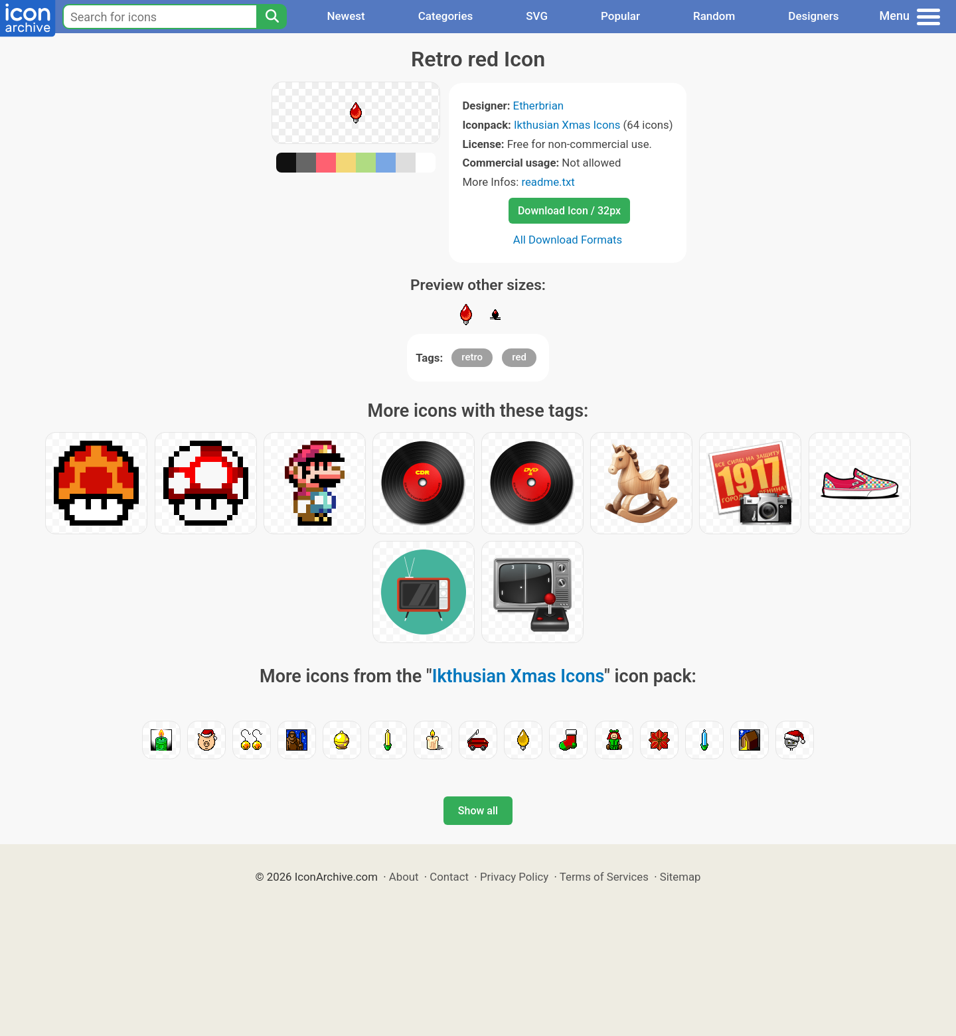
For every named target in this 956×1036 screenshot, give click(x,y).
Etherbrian (538, 105)
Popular (620, 16)
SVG (537, 16)
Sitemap (680, 876)
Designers (813, 16)
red (519, 357)
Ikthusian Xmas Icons (567, 124)
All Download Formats (568, 239)
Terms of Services (604, 876)
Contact (449, 876)
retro (472, 357)
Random (714, 16)
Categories (445, 16)
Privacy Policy (514, 876)
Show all (478, 810)
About (404, 876)
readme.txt (547, 181)
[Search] (271, 16)
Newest (345, 16)
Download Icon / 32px (569, 210)
